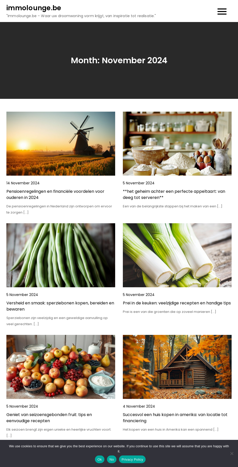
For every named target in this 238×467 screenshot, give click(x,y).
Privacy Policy (132, 459)
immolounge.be (33, 8)
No (112, 459)
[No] (231, 453)
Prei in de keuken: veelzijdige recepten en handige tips (177, 303)
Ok (100, 459)
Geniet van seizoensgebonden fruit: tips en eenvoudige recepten (49, 418)
